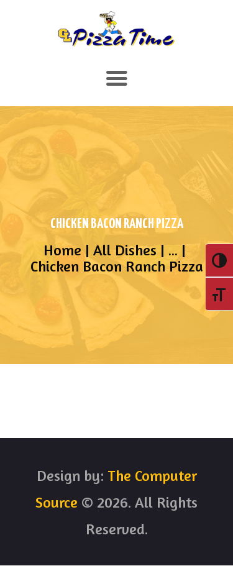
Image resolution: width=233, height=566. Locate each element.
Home (62, 250)
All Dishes (125, 250)
